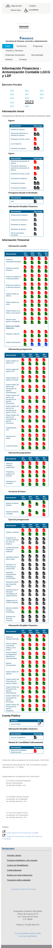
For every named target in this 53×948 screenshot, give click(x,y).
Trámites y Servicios (14, 51)
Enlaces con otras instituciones (19, 875)
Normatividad (37, 55)
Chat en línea (16, 10)
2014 (27, 91)
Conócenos (21, 46)
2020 (27, 98)
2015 (42, 91)
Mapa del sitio (16, 6)
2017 (27, 94)
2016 (12, 94)
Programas (38, 46)
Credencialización (14, 870)
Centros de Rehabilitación (17, 865)
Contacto (32, 6)
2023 (29, 102)
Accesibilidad (33, 10)
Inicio (7, 46)
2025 (27, 106)
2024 (12, 106)
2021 (42, 98)
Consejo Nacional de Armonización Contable (20, 833)
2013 (12, 91)
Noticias (8, 59)
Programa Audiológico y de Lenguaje (22, 860)
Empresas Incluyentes (15, 55)
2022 (12, 103)
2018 (42, 94)
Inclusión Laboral (14, 855)
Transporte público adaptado (18, 880)
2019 (12, 98)
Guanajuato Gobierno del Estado (23, 889)
